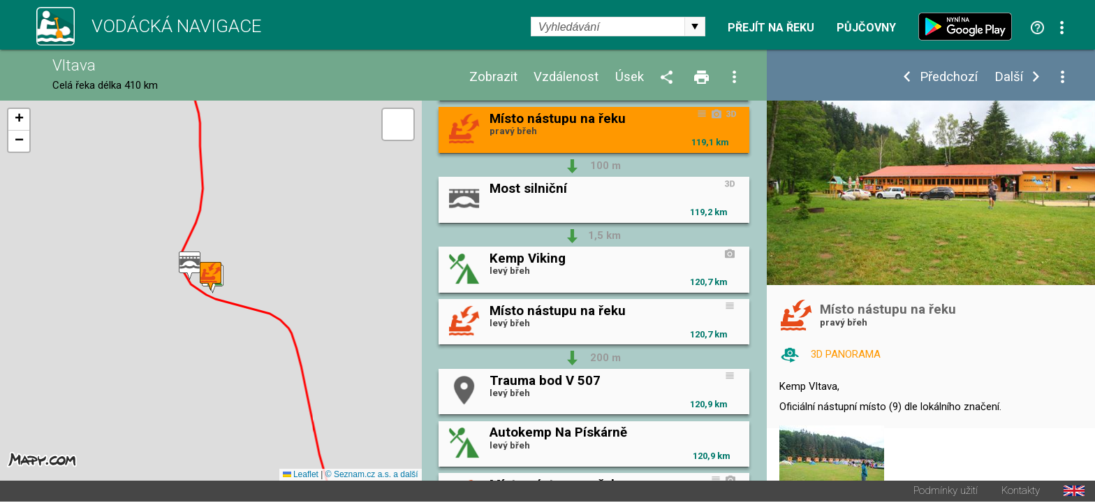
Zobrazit (493, 77)
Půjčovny (866, 28)
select (695, 26)
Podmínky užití (945, 492)
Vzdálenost (566, 77)
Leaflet (300, 476)
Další (1008, 77)
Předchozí (949, 77)
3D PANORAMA (846, 354)
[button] (189, 266)
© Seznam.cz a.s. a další (371, 476)
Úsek (629, 77)
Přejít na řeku (771, 28)
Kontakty (1020, 492)
